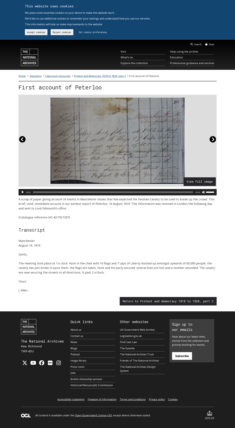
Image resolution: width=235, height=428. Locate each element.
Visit (123, 51)
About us (75, 330)
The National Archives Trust (137, 354)
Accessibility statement (71, 399)
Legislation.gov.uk (131, 336)
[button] (22, 140)
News (73, 342)
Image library (78, 360)
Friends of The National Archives (139, 360)
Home (22, 76)
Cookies (173, 399)
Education (176, 57)
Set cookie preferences (93, 32)
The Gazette (127, 348)
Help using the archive (184, 51)
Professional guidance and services (192, 63)
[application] (118, 192)
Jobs (73, 373)
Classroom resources (57, 76)
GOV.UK (209, 415)
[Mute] (203, 192)
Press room (77, 367)
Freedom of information (102, 399)
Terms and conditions (133, 399)
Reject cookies (62, 32)
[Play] (22, 192)
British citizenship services (86, 379)
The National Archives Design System (138, 369)
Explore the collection (134, 63)
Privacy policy (157, 399)
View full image (199, 181)
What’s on (127, 57)
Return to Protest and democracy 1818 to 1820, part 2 (168, 301)
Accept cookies (36, 32)
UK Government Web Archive (137, 330)
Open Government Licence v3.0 (93, 415)
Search (195, 44)
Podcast (75, 354)
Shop (209, 44)
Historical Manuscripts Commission (91, 385)
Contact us (76, 336)
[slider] (113, 192)
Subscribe (182, 356)
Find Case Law (128, 342)
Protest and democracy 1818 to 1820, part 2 (100, 76)
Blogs (73, 348)
